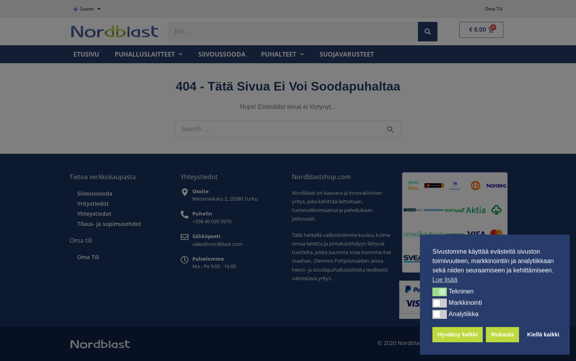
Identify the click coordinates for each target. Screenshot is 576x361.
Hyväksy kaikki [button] (458, 334)
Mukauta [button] (502, 334)
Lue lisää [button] (444, 279)
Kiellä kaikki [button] (543, 334)
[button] (439, 292)
